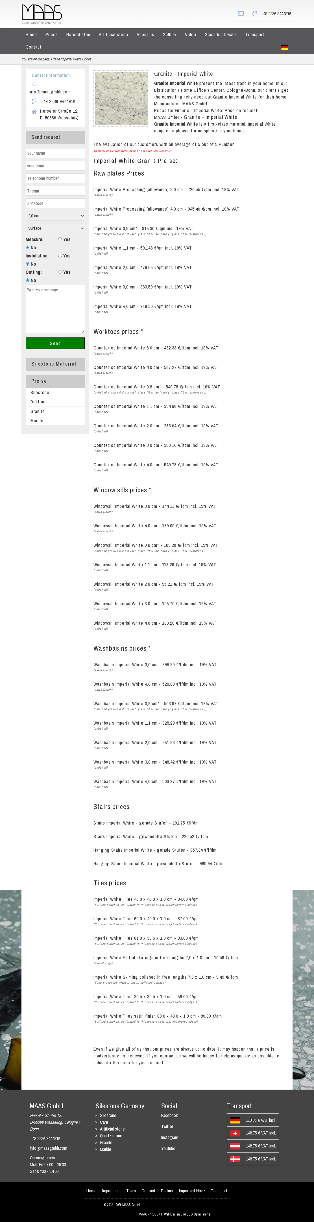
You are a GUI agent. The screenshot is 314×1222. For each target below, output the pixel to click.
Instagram (169, 1137)
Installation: (37, 256)
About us (145, 34)
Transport (254, 34)
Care (104, 1122)
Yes (64, 239)
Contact (34, 47)
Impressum (111, 1191)
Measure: (34, 239)
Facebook (169, 1115)
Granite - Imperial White (183, 73)
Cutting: (34, 272)
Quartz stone (111, 1136)
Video (190, 34)
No (31, 247)
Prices (51, 34)
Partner (167, 1191)
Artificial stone (113, 34)
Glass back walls (221, 34)
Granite (37, 411)
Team (131, 1191)
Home (31, 34)
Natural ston (78, 34)
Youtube (168, 1148)
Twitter (167, 1126)
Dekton (37, 402)
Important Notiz (192, 1191)
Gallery (169, 34)
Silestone (39, 392)
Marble (36, 420)
